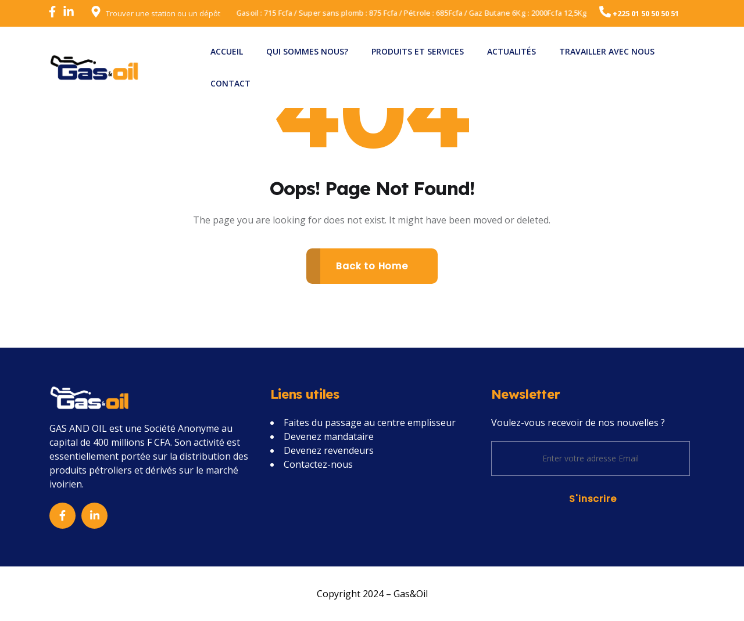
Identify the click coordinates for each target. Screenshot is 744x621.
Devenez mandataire (329, 436)
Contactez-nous (318, 464)
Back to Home (372, 266)
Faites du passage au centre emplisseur (370, 422)
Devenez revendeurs (329, 450)
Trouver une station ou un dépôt (163, 13)
